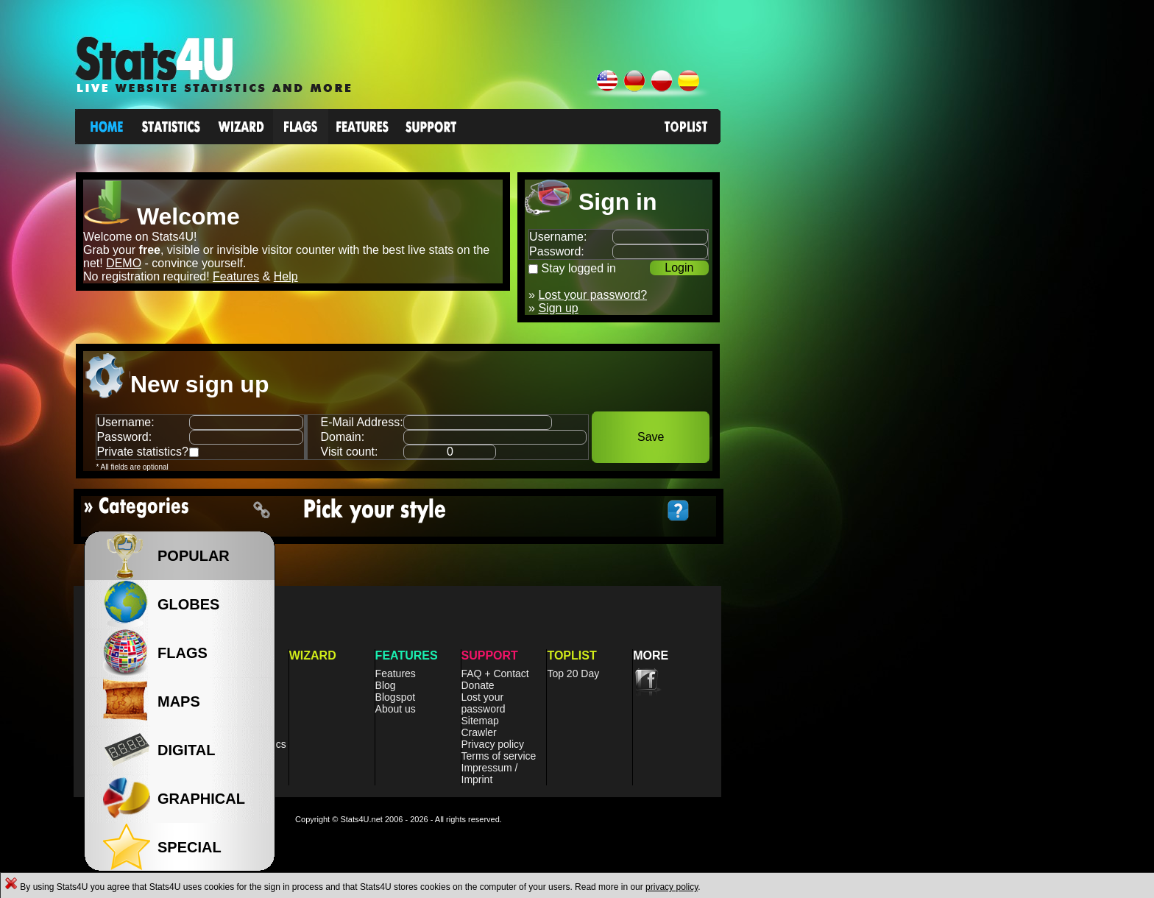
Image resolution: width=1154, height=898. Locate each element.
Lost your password (483, 703)
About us (395, 709)
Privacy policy (493, 744)
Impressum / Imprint (489, 773)
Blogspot (395, 697)
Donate (478, 685)
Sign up (558, 308)
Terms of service (499, 756)
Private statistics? (142, 451)
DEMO (123, 263)
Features (236, 276)
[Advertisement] (864, 330)
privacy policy (671, 887)
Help (286, 276)
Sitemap (480, 720)
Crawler (479, 732)
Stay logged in (579, 268)
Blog (385, 685)
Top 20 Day (573, 673)
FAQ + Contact (495, 673)
